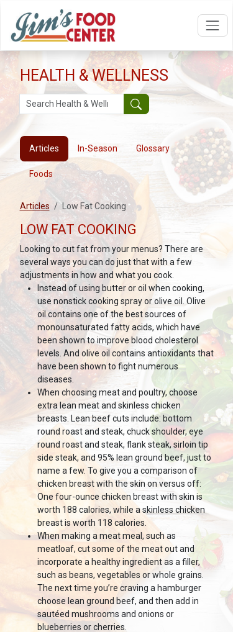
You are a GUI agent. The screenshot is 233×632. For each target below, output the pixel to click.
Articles (35, 206)
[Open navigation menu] (213, 25)
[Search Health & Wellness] (71, 104)
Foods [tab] (41, 174)
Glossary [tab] (153, 148)
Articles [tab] (44, 148)
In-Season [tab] (97, 148)
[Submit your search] (136, 104)
